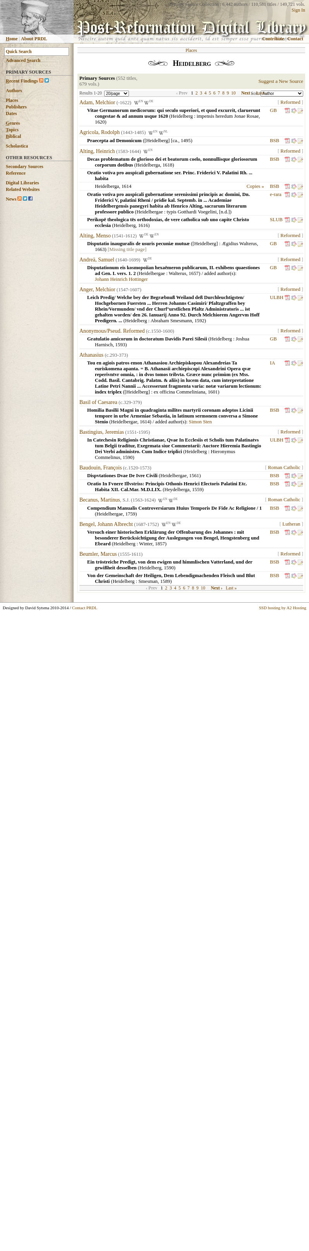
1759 (130, 514)
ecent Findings (22, 81)
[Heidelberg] (205, 243)
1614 (127, 186)
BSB (274, 140)
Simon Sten (200, 421)
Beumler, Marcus (98, 554)
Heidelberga (148, 165)
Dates (11, 113)
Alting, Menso (95, 236)
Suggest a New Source (280, 81)
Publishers (16, 107)
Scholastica (17, 146)
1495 (186, 140)
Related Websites (22, 189)
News (11, 199)
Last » (261, 93)
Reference (16, 173)
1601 (213, 392)
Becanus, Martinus (99, 500)
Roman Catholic (284, 467)
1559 (197, 489)
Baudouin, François (100, 468)
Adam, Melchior (97, 102)
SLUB (276, 219)
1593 (120, 344)
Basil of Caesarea (98, 402)
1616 (143, 225)
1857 (160, 543)
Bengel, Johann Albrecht (106, 524)
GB (273, 110)
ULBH (276, 297)
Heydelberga (176, 489)
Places (12, 100)
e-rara (276, 194)
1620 (100, 122)
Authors (14, 90)
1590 (128, 457)
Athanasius (91, 355)
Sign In (298, 10)
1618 (168, 165)
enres (13, 123)
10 (233, 93)
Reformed (290, 102)
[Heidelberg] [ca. (161, 140)
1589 (165, 581)
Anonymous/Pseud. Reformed (112, 331)
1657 (194, 273)
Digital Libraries (22, 183)
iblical (13, 136)
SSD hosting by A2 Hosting (282, 607)
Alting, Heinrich (97, 151)
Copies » (255, 186)
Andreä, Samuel (96, 260)
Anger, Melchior (97, 289)
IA (272, 363)
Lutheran (291, 524)
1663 (100, 249)
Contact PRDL (84, 607)
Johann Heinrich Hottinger (121, 279)
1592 (199, 320)
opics (12, 129)
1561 (194, 475)
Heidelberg (182, 116)
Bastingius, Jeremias (101, 432)
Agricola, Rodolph (99, 133)
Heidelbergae (150, 212)
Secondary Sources (24, 166)
